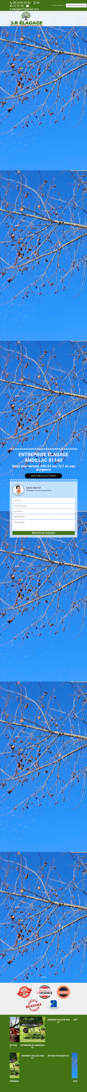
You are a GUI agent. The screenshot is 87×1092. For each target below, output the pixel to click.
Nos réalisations (43, 475)
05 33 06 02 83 (20, 2)
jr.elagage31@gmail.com (24, 8)
